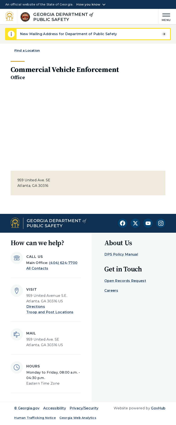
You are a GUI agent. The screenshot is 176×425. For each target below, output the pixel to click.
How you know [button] (88, 4)
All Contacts (37, 268)
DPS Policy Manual (121, 254)
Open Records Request (125, 281)
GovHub (158, 408)
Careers (111, 291)
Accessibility (54, 408)
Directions (35, 307)
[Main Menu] (164, 17)
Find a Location (27, 50)
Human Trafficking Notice (35, 418)
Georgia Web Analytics (77, 418)
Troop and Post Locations (50, 312)
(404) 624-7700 (63, 263)
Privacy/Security (84, 408)
